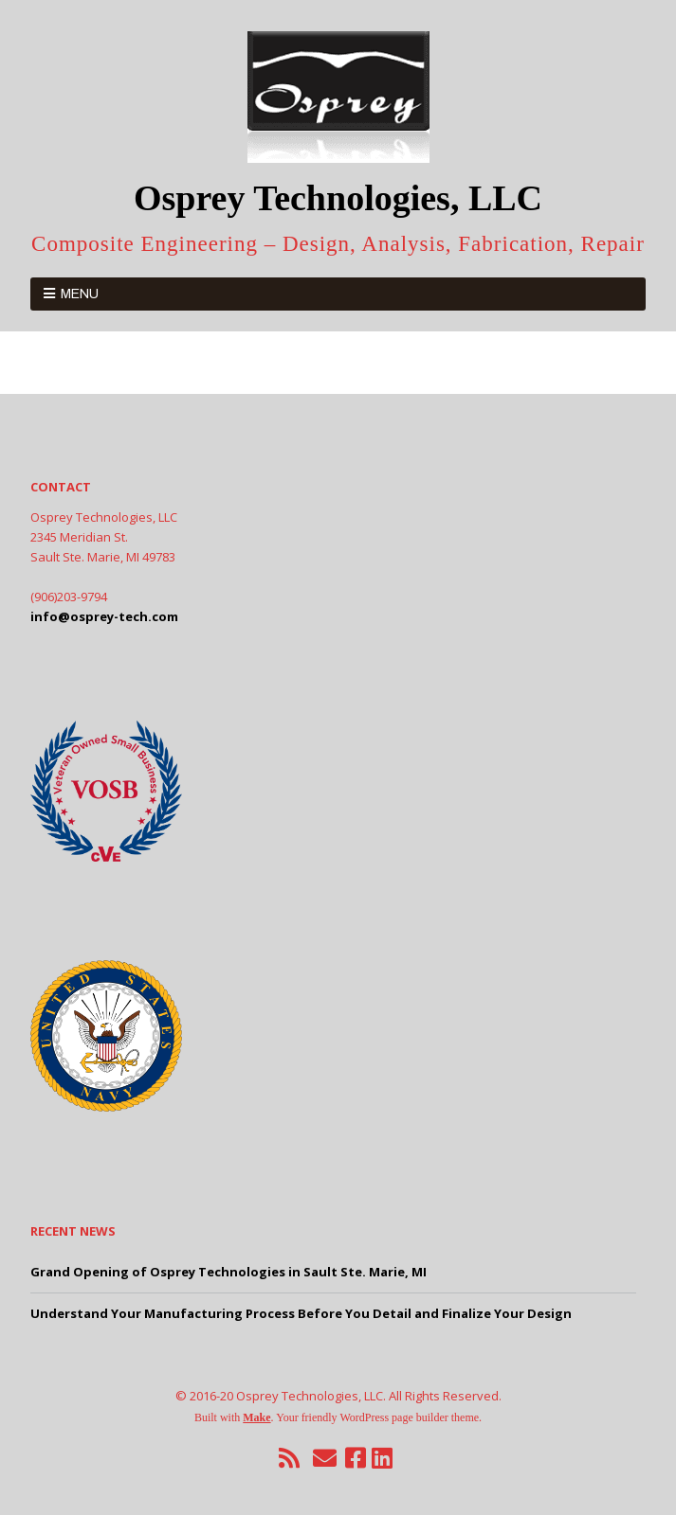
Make (256, 1417)
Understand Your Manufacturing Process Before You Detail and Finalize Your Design (301, 1313)
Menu (80, 294)
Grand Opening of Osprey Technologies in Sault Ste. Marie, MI (228, 1271)
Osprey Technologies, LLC (338, 198)
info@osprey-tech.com (104, 616)
